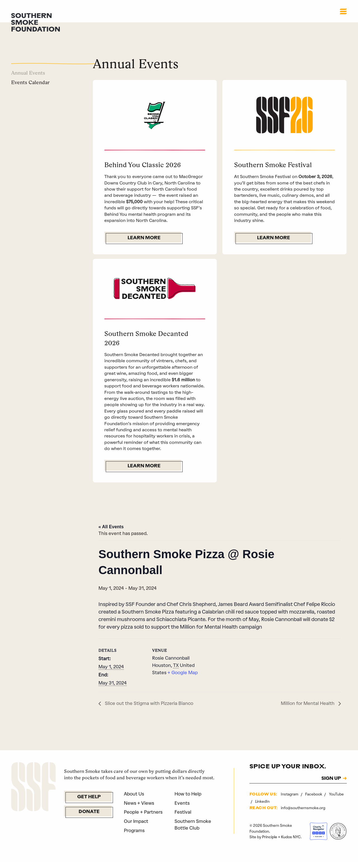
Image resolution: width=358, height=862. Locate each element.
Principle (269, 847)
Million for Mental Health (308, 713)
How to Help (188, 804)
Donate (89, 822)
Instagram (290, 804)
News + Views (139, 813)
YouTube (336, 804)
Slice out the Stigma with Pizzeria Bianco (148, 713)
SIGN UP (331, 789)
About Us (134, 804)
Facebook (314, 804)
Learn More (144, 238)
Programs (134, 841)
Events (182, 813)
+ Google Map (183, 683)
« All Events (111, 537)
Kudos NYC (291, 847)
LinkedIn (262, 811)
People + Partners (143, 822)
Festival (183, 822)
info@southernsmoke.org (303, 818)
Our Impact (136, 831)
